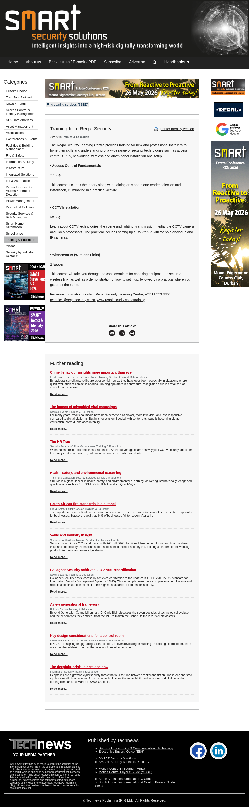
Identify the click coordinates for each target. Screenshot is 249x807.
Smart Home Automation (15, 225)
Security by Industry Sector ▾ (20, 254)
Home (13, 62)
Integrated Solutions (20, 174)
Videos (11, 246)
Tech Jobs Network (19, 97)
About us (33, 62)
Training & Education (20, 240)
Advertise (137, 62)
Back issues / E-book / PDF (72, 62)
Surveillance (14, 233)
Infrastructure (15, 168)
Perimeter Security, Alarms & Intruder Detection (19, 190)
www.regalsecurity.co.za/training (121, 300)
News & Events (16, 104)
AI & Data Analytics (19, 120)
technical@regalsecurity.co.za (72, 300)
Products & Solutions (20, 207)
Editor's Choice (16, 91)
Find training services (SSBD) (68, 104)
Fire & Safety (15, 155)
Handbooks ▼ (177, 62)
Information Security (20, 162)
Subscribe (112, 62)
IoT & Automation (18, 181)
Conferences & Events (21, 139)
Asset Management (19, 126)
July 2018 (56, 136)
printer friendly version (173, 129)
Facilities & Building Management (19, 147)
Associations (15, 133)
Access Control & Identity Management (20, 112)
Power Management (20, 201)
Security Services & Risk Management (19, 215)
